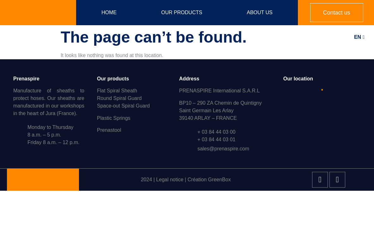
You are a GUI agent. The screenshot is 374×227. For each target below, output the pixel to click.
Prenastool (109, 130)
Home (109, 12)
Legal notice (169, 179)
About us (260, 12)
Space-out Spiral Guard (123, 105)
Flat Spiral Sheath (117, 90)
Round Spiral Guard (119, 98)
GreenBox (219, 179)
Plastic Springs (113, 118)
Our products (181, 12)
